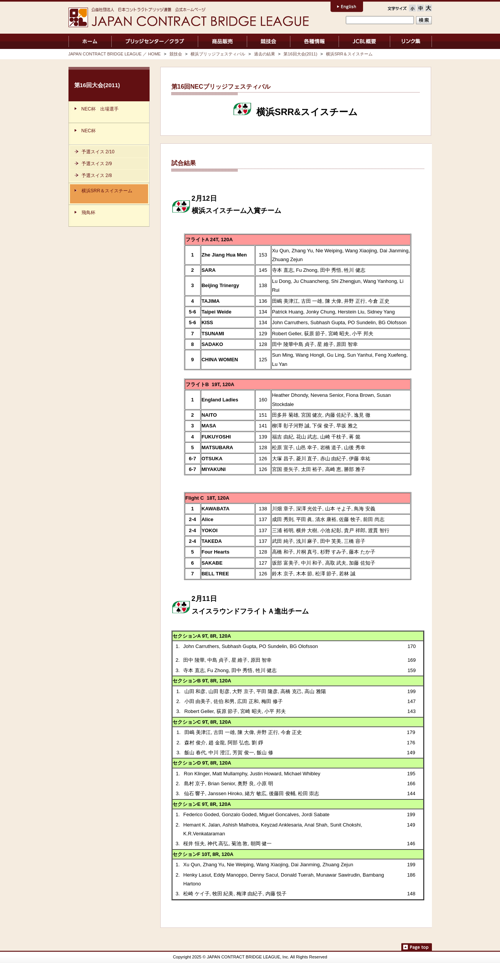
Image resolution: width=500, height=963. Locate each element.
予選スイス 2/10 (98, 151)
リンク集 (411, 41)
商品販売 (222, 41)
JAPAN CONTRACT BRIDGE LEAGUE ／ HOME (90, 41)
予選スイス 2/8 (96, 175)
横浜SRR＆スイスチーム (349, 54)
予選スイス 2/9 (96, 163)
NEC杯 (88, 130)
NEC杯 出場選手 (100, 109)
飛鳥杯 (88, 212)
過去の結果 (264, 54)
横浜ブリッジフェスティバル (218, 54)
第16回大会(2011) (300, 54)
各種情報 (314, 41)
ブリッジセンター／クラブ (155, 41)
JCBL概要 (364, 41)
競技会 (268, 41)
